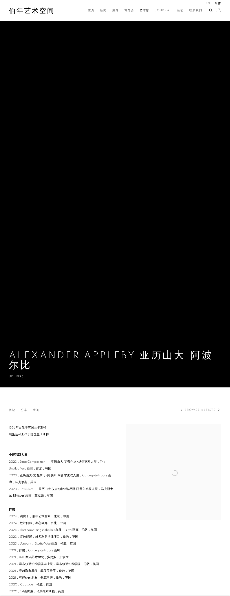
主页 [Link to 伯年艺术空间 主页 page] (91, 10)
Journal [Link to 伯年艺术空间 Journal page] (163, 10)
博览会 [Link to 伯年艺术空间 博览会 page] (129, 10)
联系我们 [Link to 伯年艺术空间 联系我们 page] (195, 10)
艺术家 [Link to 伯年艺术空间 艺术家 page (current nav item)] (145, 10)
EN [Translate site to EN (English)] (208, 3)
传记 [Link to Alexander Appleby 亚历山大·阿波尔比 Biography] (12, 410)
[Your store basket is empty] (218, 10)
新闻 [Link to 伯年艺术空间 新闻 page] (103, 10)
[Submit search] (211, 10)
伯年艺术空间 (32, 11)
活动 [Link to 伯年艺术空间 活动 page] (180, 10)
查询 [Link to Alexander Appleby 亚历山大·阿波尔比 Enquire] (36, 410)
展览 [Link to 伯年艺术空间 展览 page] (115, 10)
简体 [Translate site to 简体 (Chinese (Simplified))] (218, 3)
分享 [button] (24, 410)
